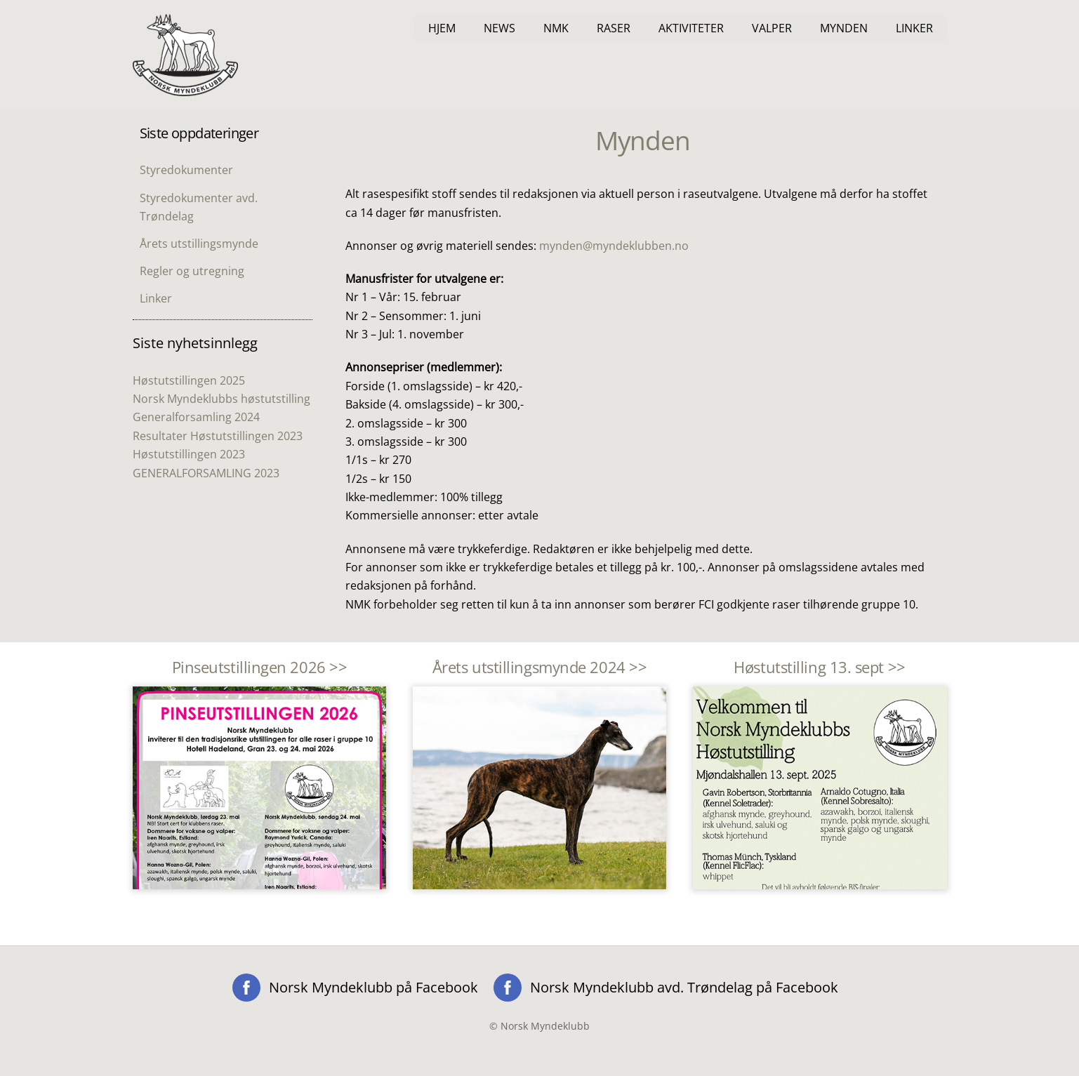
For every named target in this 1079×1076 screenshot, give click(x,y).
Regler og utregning (192, 271)
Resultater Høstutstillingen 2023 (218, 436)
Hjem (442, 28)
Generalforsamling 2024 (196, 417)
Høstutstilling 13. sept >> (819, 667)
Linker (914, 28)
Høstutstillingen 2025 (189, 380)
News (499, 28)
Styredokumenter (186, 170)
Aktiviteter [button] (691, 28)
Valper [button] (772, 28)
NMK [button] (556, 28)
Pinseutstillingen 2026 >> (259, 667)
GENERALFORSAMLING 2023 (206, 473)
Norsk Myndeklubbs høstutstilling (221, 398)
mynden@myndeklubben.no (614, 245)
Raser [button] (613, 28)
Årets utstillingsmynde (199, 243)
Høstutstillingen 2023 (189, 454)
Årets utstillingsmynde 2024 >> (539, 667)
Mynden (844, 28)
